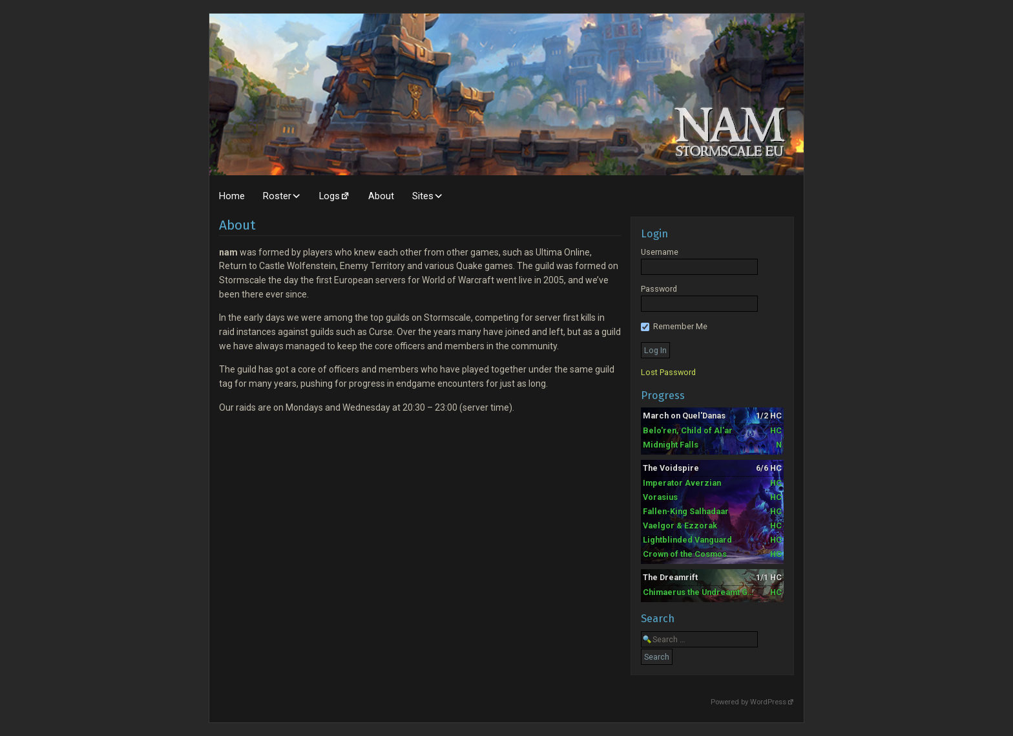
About (381, 196)
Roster (277, 196)
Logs (329, 196)
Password (659, 289)
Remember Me (674, 326)
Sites (422, 196)
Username (659, 252)
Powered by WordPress (748, 702)
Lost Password (668, 372)
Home (232, 196)
